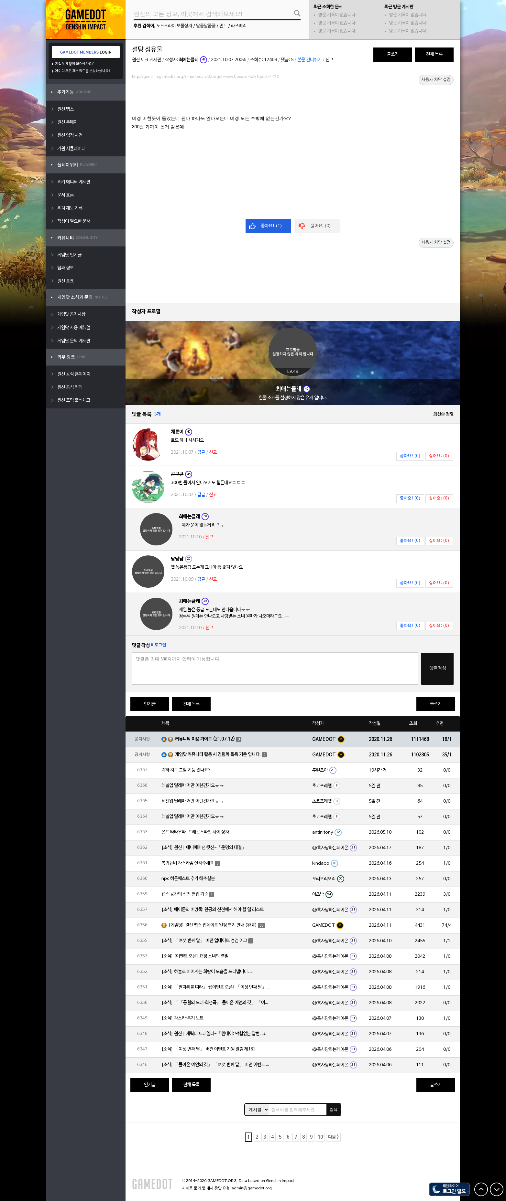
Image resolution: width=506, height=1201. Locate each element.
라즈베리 (239, 26)
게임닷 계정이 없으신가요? (74, 64)
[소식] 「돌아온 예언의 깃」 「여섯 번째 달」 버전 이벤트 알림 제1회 (216, 1064)
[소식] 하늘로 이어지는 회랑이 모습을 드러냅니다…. (207, 971)
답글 (201, 452)
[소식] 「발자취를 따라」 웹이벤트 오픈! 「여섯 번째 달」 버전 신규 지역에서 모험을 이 (216, 987)
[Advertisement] (293, 99)
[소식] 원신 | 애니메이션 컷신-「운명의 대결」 (203, 847)
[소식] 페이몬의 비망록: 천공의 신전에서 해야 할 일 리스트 (212, 909)
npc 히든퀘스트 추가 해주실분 (188, 878)
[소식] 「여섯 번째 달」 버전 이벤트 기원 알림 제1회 (208, 1049)
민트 (223, 26)
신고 (329, 60)
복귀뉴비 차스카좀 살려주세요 (187, 863)
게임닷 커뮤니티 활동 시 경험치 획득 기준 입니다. (218, 754)
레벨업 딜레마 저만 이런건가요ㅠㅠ (192, 785)
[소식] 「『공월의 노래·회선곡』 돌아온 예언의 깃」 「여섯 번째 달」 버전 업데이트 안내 (216, 1002)
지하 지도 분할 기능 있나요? (186, 770)
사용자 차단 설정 (436, 80)
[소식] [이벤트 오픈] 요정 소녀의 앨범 (194, 956)
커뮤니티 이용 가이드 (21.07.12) (205, 739)
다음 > (333, 1137)
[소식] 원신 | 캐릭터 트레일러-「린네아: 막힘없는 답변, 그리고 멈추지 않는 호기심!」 (216, 1033)
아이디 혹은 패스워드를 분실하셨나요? (83, 71)
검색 (333, 1109)
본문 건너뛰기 (309, 60)
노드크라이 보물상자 (174, 26)
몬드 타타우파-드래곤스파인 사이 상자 (195, 832)
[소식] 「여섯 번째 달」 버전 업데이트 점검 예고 (204, 940)
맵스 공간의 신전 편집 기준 (184, 894)
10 (320, 1137)
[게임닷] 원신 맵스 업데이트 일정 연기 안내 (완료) (213, 925)
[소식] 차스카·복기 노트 (182, 1018)
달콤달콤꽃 (205, 26)
